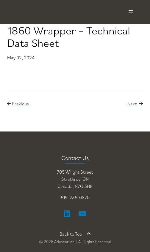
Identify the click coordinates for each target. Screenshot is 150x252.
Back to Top (75, 234)
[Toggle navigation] (131, 12)
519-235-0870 (75, 197)
